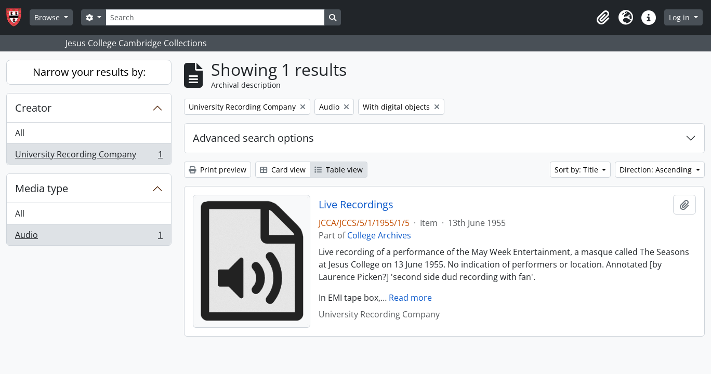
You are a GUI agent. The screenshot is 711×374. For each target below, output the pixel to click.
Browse (48, 17)
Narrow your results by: (89, 72)
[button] (602, 17)
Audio (89, 237)
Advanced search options (253, 138)
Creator (33, 108)
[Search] (215, 17)
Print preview (217, 170)
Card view (283, 170)
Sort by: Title (577, 170)
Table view (338, 170)
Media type (41, 188)
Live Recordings (356, 204)
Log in (680, 17)
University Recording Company (89, 156)
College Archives (379, 235)
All (19, 133)
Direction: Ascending (657, 170)
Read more (410, 297)
